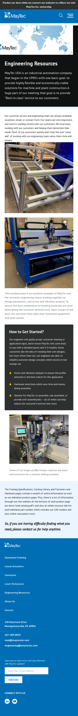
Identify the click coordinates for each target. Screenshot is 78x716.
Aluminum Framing (15, 557)
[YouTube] (14, 701)
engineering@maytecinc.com (21, 645)
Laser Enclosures (14, 583)
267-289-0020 (12, 634)
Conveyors (10, 575)
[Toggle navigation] (70, 15)
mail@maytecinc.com (17, 640)
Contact (9, 610)
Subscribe (13, 679)
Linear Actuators (14, 566)
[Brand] (13, 545)
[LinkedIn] (7, 701)
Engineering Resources (17, 592)
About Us (10, 601)
